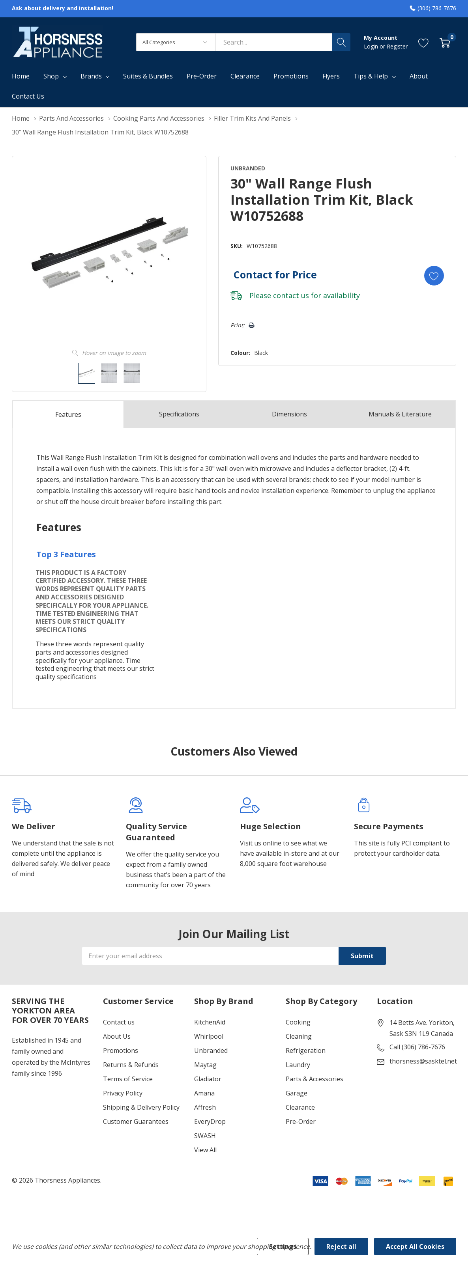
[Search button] (341, 42)
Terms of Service (128, 1079)
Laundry (298, 1064)
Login (372, 46)
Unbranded (211, 1050)
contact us (291, 295)
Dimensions (289, 414)
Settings (282, 1246)
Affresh (205, 1107)
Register (397, 46)
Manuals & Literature (400, 414)
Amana (204, 1093)
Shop (51, 76)
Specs (179, 414)
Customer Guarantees (135, 1121)
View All (205, 1150)
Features (68, 415)
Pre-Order (301, 1121)
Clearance (300, 1107)
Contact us (119, 1022)
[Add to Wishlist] (434, 275)
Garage (296, 1093)
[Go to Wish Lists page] (423, 42)
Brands (91, 76)
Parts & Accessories (314, 1079)
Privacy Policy (122, 1093)
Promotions (120, 1050)
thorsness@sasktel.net (423, 1061)
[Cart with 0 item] (445, 42)
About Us (117, 1036)
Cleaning (299, 1036)
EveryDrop (210, 1121)
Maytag (205, 1064)
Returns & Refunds (131, 1064)
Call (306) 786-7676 (417, 1047)
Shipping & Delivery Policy (141, 1107)
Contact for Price (275, 274)
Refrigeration (306, 1050)
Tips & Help (371, 76)
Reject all (341, 1246)
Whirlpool (208, 1036)
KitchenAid (209, 1022)
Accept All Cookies (415, 1246)
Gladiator (207, 1079)
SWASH (205, 1135)
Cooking (298, 1022)
